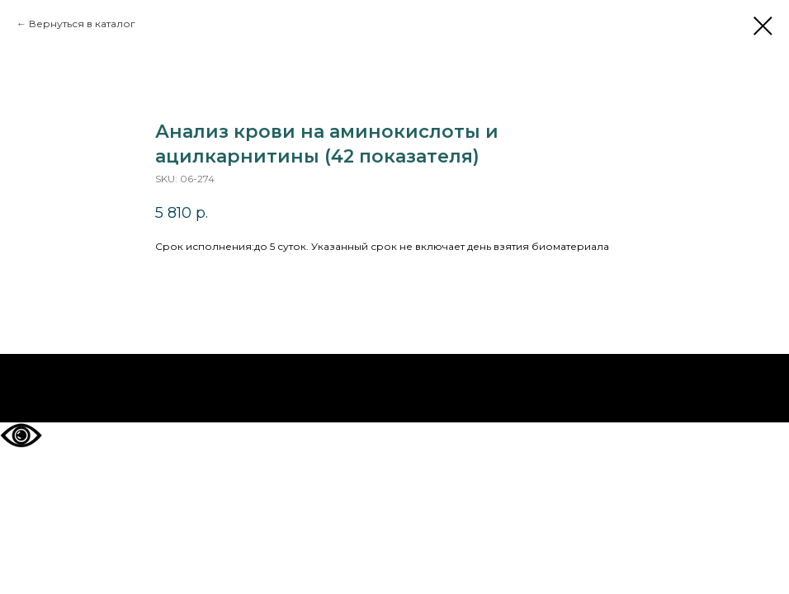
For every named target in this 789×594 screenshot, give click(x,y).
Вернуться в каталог (82, 23)
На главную (395, 388)
